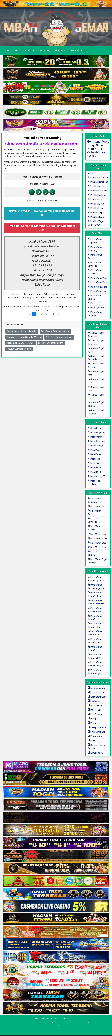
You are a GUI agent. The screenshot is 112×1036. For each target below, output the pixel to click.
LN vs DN (93, 741)
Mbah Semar (10, 149)
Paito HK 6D (60, 50)
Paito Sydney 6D (79, 50)
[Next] (48, 314)
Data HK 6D (94, 472)
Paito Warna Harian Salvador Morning (24, 337)
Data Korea (94, 454)
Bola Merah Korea (97, 538)
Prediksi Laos (95, 208)
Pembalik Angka (97, 705)
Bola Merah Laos (97, 543)
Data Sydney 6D (96, 476)
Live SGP (29, 50)
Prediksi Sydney (96, 186)
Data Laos (94, 459)
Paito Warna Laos (97, 287)
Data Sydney (95, 437)
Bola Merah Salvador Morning (21, 343)
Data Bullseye (95, 446)
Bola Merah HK (96, 506)
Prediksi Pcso (95, 199)
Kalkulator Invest (97, 697)
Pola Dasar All (95, 714)
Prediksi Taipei (96, 212)
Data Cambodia (96, 441)
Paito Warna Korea (98, 282)
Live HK (17, 50)
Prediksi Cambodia (98, 190)
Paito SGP (93, 149)
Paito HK (93, 152)
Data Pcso (94, 450)
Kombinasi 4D (95, 753)
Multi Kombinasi (96, 732)
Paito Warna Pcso (97, 278)
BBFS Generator (97, 688)
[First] (56, 314)
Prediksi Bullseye (97, 195)
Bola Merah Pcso (97, 534)
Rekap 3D (93, 719)
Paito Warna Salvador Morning (55, 331)
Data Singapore (96, 428)
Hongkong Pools (98, 141)
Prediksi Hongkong (98, 182)
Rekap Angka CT (97, 727)
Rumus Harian (96, 692)
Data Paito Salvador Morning (59, 337)
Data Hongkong (96, 432)
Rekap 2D (93, 723)
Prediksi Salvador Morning (42, 138)
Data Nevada (95, 467)
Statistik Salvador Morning (50, 343)
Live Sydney (44, 50)
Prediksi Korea (96, 204)
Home (6, 50)
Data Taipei (94, 463)
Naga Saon (95, 145)
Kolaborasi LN (95, 701)
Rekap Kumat (95, 736)
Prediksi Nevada (97, 217)
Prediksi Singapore (98, 177)
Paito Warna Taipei (98, 291)
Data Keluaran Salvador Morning (22, 331)
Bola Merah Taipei (97, 547)
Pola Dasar (94, 710)
